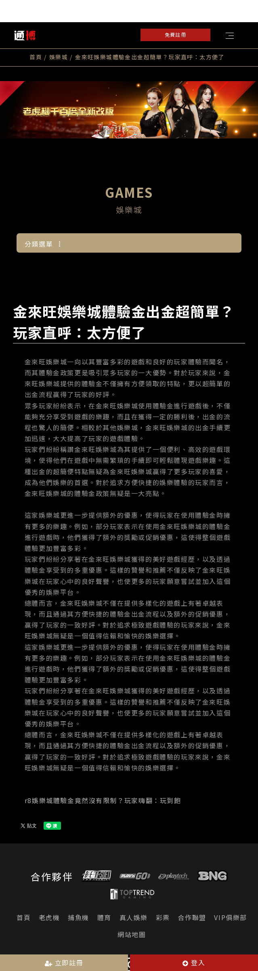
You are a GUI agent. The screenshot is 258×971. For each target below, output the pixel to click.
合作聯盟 (192, 914)
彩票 (163, 914)
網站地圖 (131, 931)
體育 (104, 914)
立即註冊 (64, 962)
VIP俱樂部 (230, 914)
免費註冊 (175, 34)
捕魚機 (78, 914)
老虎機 (49, 914)
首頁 (35, 57)
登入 (193, 962)
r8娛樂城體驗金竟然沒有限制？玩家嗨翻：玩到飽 (103, 796)
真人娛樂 (134, 914)
